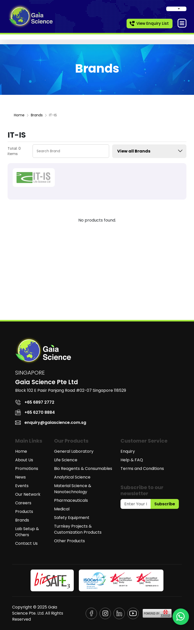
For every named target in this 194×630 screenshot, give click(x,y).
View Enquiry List (149, 23)
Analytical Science (72, 477)
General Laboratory (73, 451)
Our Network (27, 494)
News (20, 477)
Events (22, 486)
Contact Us (26, 543)
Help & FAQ (131, 460)
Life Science (65, 460)
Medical (61, 509)
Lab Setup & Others (27, 532)
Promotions (26, 468)
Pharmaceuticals (71, 500)
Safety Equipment (71, 517)
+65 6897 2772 (34, 402)
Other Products (69, 541)
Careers (23, 503)
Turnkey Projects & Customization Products (78, 529)
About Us (24, 460)
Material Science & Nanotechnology (72, 489)
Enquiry (127, 451)
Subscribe (164, 504)
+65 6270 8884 (35, 412)
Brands (37, 115)
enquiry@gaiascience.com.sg (50, 422)
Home (19, 115)
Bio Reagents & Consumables (83, 468)
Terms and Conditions (142, 468)
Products (24, 511)
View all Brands (150, 151)
